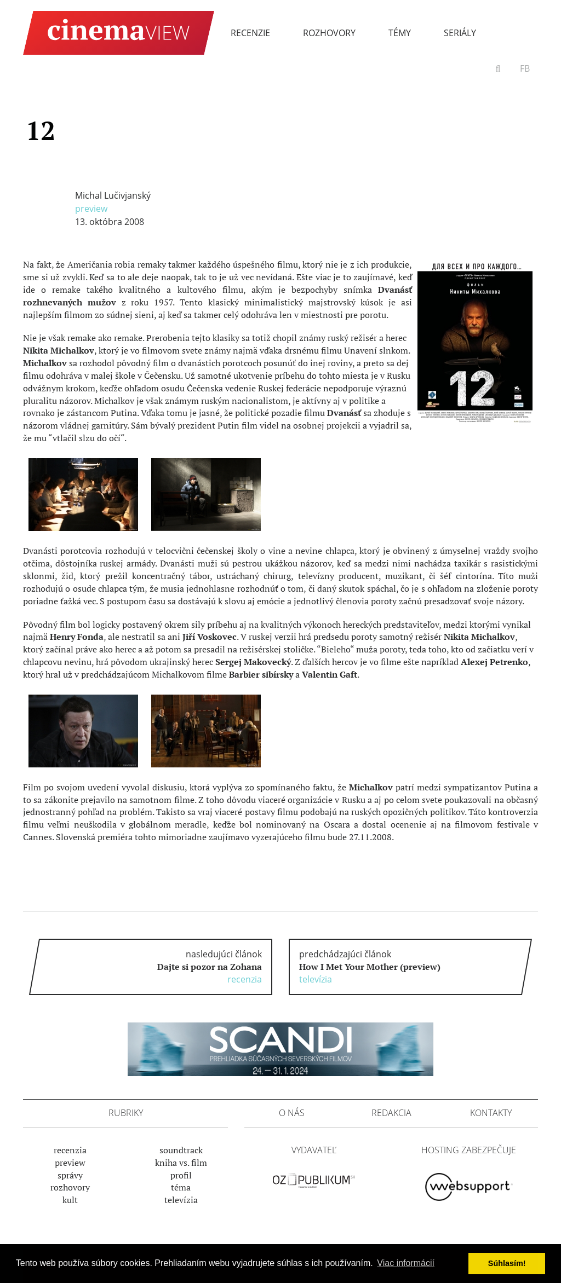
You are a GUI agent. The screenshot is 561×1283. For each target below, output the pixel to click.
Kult (70, 1200)
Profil (181, 1175)
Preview (91, 209)
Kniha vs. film (181, 1163)
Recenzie (250, 33)
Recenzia (70, 1150)
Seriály (460, 33)
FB (525, 68)
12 (40, 130)
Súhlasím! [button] (507, 1263)
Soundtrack (181, 1150)
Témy (399, 33)
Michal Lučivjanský (113, 195)
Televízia (181, 1200)
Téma (181, 1187)
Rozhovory (329, 33)
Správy (70, 1175)
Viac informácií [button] (405, 1263)
